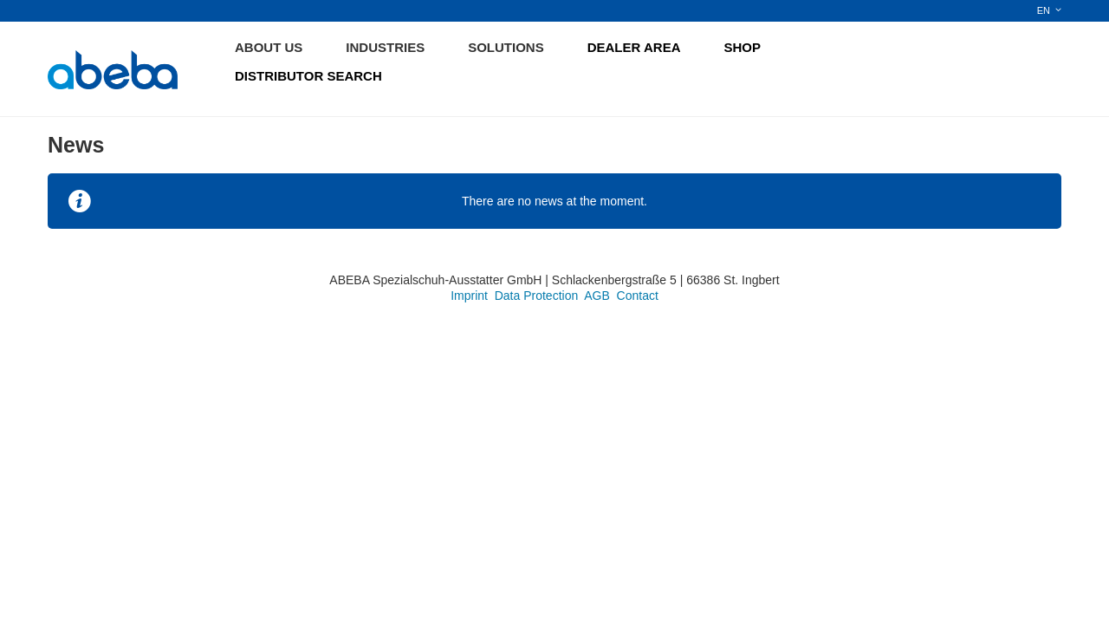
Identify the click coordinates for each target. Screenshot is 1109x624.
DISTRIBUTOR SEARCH (308, 75)
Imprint (469, 295)
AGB (597, 295)
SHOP (743, 47)
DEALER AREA (634, 47)
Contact (637, 295)
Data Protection (537, 295)
